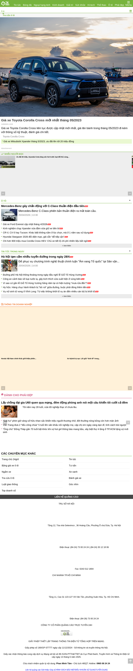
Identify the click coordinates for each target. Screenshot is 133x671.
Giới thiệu (45, 670)
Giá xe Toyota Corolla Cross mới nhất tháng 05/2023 (41, 120)
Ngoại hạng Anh (42, 5)
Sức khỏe (80, 5)
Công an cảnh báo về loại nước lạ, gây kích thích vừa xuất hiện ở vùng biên (43, 279)
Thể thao (101, 5)
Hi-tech (91, 5)
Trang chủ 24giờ (10, 459)
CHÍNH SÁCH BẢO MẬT (65, 670)
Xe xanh (73, 472)
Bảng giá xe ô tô (10, 465)
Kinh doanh (58, 5)
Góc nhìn (73, 484)
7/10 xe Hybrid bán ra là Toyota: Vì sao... (82, 358)
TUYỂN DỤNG (101, 670)
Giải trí (69, 5)
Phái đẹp (119, 5)
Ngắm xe (6, 472)
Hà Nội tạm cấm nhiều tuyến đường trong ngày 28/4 (37, 256)
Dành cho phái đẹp (18, 395)
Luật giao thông (10, 484)
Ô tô (110, 5)
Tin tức (17, 5)
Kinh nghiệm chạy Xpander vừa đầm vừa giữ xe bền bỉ (33, 228)
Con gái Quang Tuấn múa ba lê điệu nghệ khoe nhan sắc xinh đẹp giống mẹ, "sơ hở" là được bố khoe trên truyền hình (64, 428)
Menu (128, 4)
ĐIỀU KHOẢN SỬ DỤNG (85, 670)
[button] (3, 194)
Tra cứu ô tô (9, 15)
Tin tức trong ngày (12, 251)
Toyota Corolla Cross (13, 136)
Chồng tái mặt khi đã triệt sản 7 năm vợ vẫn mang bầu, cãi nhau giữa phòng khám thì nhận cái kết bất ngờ (58, 432)
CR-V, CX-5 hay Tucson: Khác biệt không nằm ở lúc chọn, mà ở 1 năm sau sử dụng (48, 232)
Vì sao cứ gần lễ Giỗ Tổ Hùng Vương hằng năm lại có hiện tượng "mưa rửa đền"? (47, 283)
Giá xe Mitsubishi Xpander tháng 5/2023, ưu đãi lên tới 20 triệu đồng (38, 141)
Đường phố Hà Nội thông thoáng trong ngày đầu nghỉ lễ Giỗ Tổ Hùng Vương (44, 274)
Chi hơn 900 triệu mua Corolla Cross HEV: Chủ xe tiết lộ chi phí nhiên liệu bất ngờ (47, 241)
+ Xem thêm (66, 246)
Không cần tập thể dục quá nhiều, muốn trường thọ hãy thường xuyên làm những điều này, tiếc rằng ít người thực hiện (64, 424)
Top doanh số (9, 490)
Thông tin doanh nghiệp (18, 304)
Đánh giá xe (75, 478)
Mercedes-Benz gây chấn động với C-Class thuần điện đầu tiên (44, 206)
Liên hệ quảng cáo (33, 670)
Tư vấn (72, 465)
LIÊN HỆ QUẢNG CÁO (66, 497)
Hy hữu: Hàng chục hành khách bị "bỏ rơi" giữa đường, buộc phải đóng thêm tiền (46, 287)
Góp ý (52, 670)
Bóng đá (27, 5)
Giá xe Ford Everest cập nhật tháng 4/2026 (27, 224)
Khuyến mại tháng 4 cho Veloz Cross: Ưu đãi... (19, 358)
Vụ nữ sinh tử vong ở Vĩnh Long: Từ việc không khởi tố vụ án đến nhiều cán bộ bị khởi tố (50, 291)
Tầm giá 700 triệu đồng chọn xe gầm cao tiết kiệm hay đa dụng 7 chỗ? (46, 157)
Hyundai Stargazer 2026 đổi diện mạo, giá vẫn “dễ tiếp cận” (35, 236)
